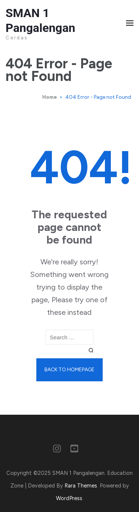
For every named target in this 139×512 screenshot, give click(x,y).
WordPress (69, 498)
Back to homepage (69, 369)
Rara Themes (80, 485)
